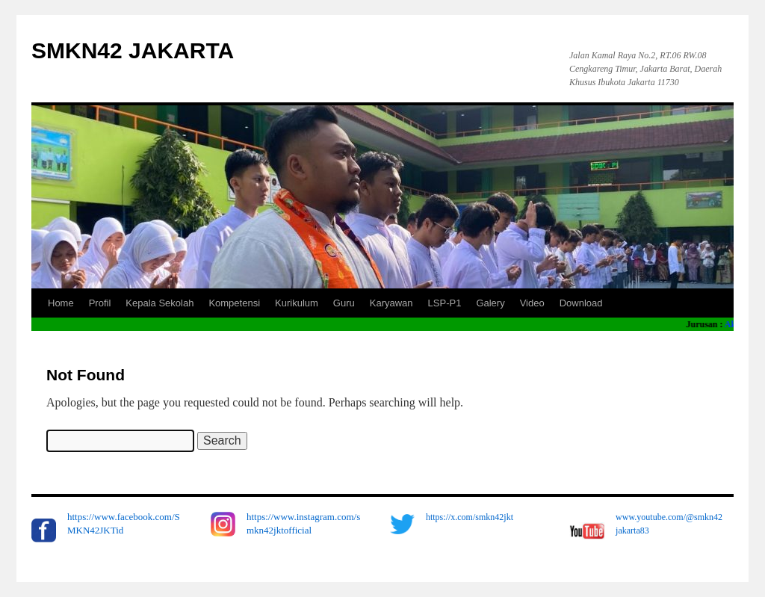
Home (61, 303)
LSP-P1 (445, 303)
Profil (100, 303)
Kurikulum (296, 303)
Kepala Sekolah (159, 303)
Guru (344, 303)
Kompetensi (234, 303)
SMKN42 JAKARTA (132, 50)
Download (581, 303)
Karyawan (391, 303)
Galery (490, 303)
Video (532, 303)
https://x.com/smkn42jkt (469, 517)
